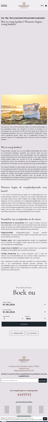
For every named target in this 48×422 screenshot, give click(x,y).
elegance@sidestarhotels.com (24, 371)
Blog (6, 18)
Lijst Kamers (24, 324)
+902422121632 (17, 333)
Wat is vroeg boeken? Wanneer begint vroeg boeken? (27, 18)
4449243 (24, 393)
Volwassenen (6, 316)
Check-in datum (7, 302)
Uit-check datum (7, 309)
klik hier (3, 418)
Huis (2, 18)
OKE (45, 418)
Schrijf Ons (32, 333)
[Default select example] (13, 318)
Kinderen (27, 316)
